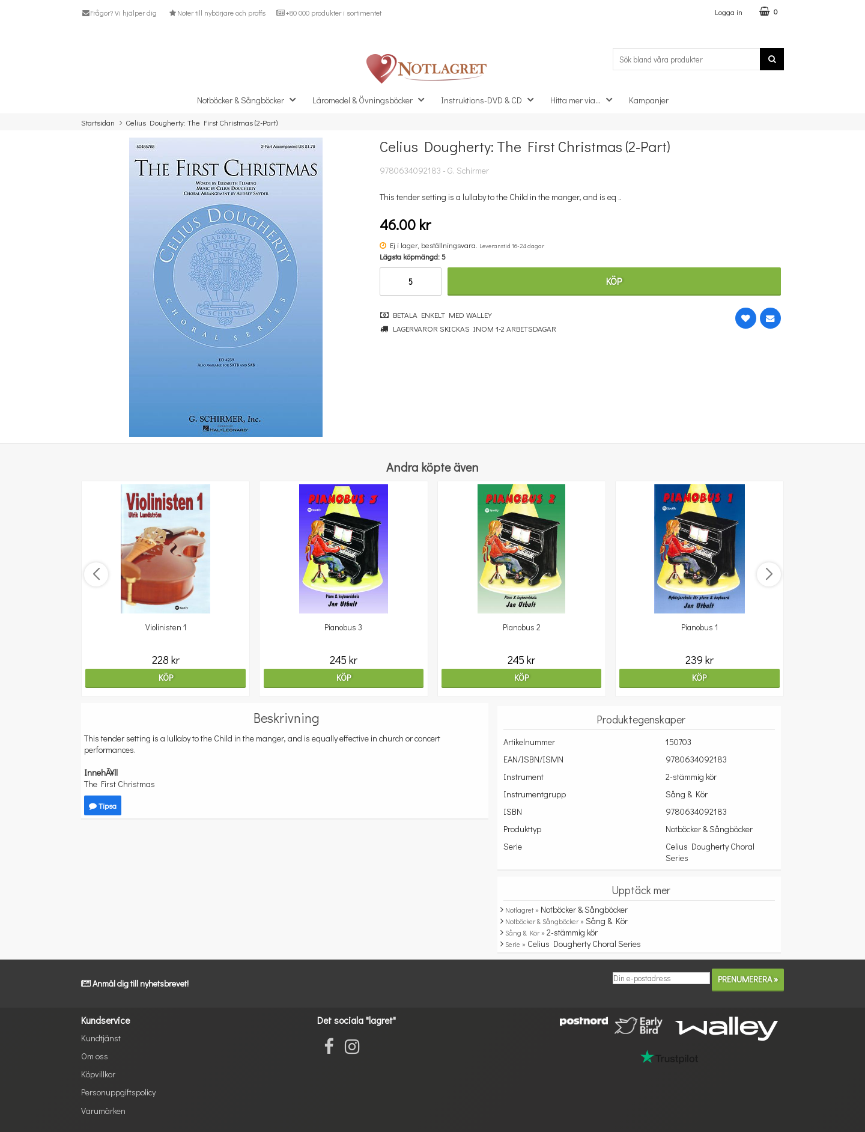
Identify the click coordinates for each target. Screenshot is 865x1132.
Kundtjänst (101, 1038)
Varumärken (103, 1110)
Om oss (94, 1056)
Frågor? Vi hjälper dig (119, 12)
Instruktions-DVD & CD (491, 99)
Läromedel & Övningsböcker (371, 99)
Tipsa (103, 805)
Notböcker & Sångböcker (250, 99)
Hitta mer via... (584, 99)
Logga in (728, 12)
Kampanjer (649, 100)
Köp (614, 281)
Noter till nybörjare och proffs (216, 12)
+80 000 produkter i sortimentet (328, 12)
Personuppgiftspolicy (118, 1092)
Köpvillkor (98, 1074)
